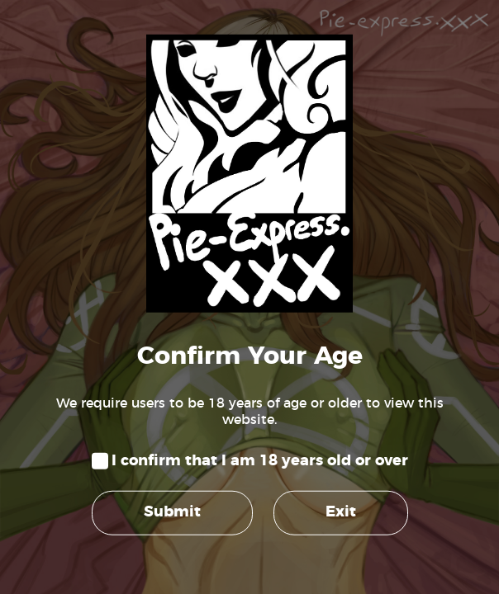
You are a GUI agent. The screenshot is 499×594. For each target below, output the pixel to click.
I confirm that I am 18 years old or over (260, 461)
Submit (172, 512)
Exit (341, 512)
